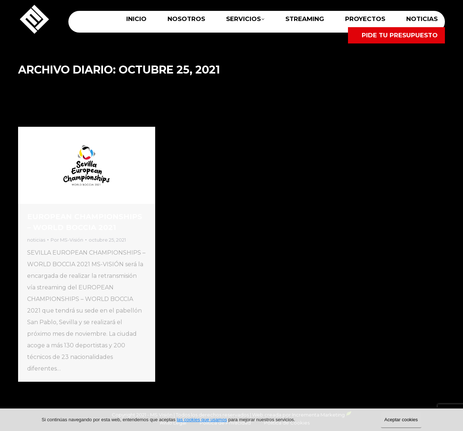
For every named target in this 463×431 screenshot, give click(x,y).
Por (67, 240)
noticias (36, 240)
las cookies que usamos (202, 419)
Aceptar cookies (401, 419)
